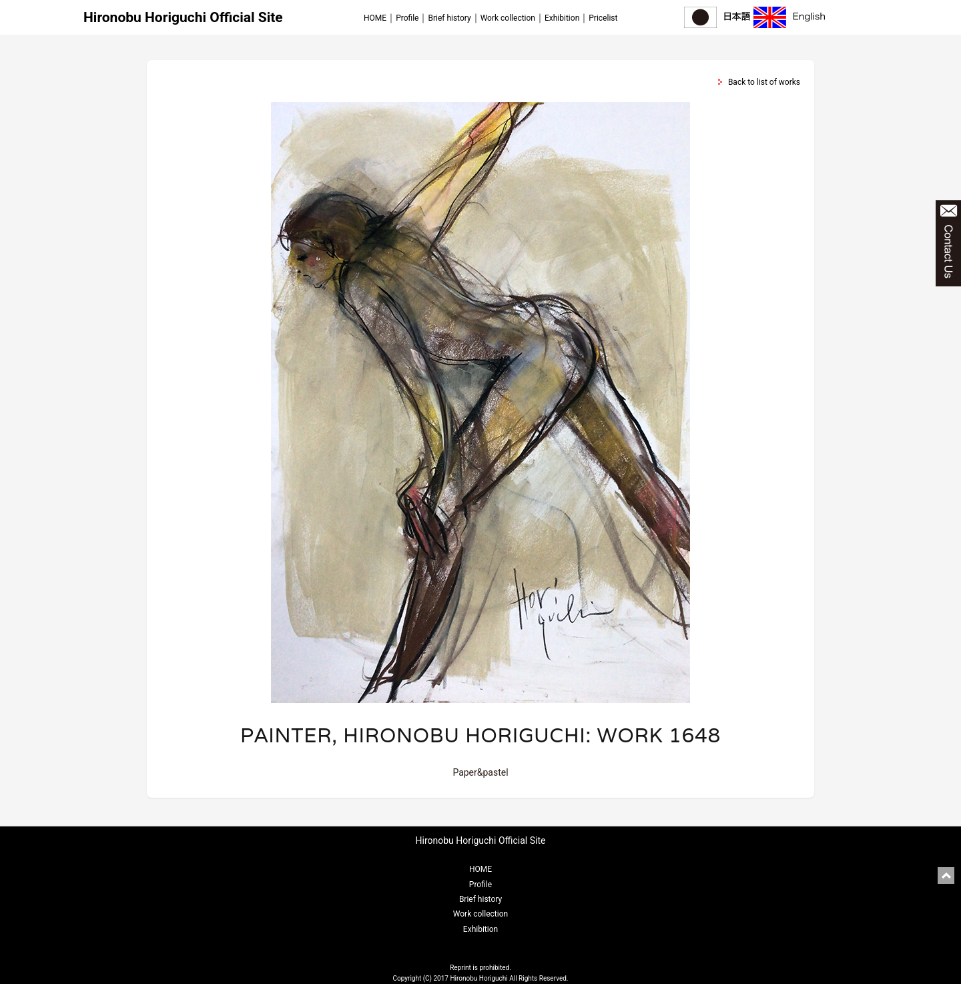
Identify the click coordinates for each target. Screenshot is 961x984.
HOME (375, 18)
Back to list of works (764, 82)
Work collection (507, 18)
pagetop (946, 875)
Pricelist (603, 18)
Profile (407, 18)
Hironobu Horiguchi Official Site (183, 17)
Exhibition (562, 18)
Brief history (449, 18)
